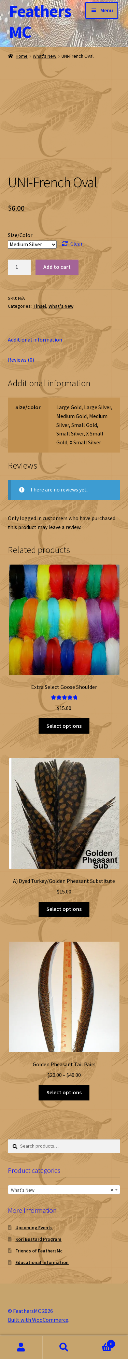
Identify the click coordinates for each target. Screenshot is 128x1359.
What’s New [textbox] (62, 1190)
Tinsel (39, 306)
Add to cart (57, 266)
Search (64, 1347)
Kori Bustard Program (38, 1239)
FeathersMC (40, 21)
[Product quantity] (19, 267)
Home (22, 56)
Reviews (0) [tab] (21, 359)
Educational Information (42, 1262)
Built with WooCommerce (38, 1319)
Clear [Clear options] (76, 243)
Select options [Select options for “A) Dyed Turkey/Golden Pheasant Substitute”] (64, 908)
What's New (44, 56)
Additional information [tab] (35, 339)
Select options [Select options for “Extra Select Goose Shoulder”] (64, 725)
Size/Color (20, 235)
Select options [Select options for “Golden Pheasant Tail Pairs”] (64, 1092)
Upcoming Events (34, 1227)
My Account (21, 1347)
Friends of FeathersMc (38, 1251)
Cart (100, 1342)
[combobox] (64, 1189)
